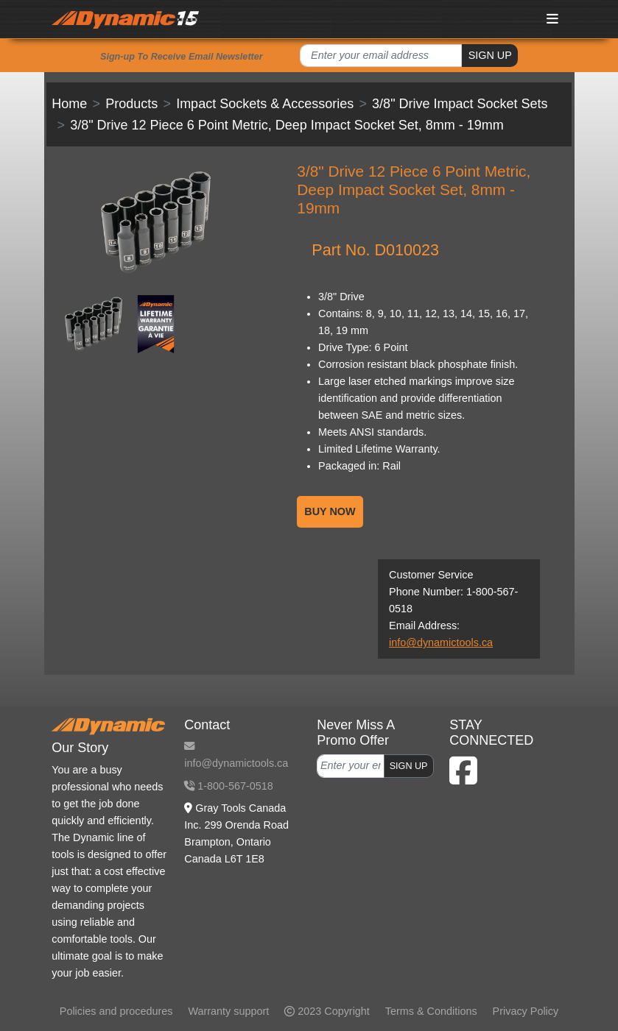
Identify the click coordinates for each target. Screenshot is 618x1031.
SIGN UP (490, 55)
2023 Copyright (327, 1011)
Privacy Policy (526, 1011)
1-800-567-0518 (228, 786)
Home (69, 103)
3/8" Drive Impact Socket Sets (459, 103)
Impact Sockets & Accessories (265, 103)
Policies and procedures (116, 1011)
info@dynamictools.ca (441, 642)
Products (131, 103)
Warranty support (228, 1011)
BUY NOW (329, 511)
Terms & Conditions (431, 1011)
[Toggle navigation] (552, 19)
